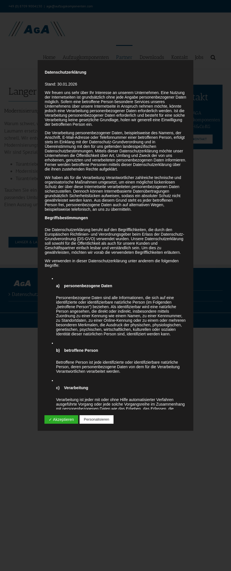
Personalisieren (96, 419)
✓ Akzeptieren (61, 419)
